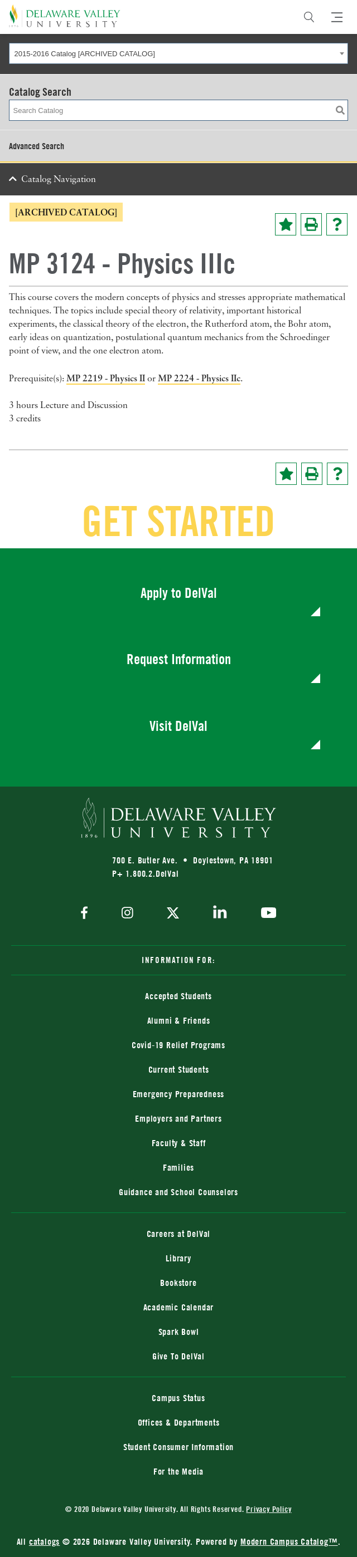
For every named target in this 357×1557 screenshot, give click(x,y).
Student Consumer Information (178, 1446)
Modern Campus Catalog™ (289, 1541)
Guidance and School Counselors (178, 1191)
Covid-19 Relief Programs (178, 1044)
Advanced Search (36, 145)
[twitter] (173, 914)
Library (178, 1258)
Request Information (179, 658)
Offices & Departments (179, 1422)
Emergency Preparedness (179, 1093)
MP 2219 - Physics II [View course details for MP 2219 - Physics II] (105, 378)
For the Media (178, 1471)
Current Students (178, 1069)
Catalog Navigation (58, 179)
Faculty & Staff (179, 1142)
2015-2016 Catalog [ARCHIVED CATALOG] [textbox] (85, 54)
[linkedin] (220, 914)
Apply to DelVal (179, 592)
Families (178, 1167)
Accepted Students (178, 995)
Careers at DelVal (179, 1233)
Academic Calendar (178, 1307)
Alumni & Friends (178, 1020)
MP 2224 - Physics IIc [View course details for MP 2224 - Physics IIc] (199, 378)
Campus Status (178, 1397)
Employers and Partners (178, 1118)
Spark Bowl (178, 1331)
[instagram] (127, 913)
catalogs (44, 1541)
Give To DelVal (178, 1356)
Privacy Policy (268, 1509)
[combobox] (178, 53)
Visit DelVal (178, 725)
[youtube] (265, 914)
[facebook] (87, 914)
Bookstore (178, 1282)
